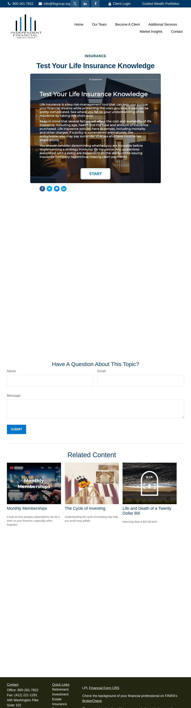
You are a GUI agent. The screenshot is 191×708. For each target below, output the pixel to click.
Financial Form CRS (104, 688)
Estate (57, 699)
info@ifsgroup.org (54, 4)
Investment (60, 694)
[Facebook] (95, 3)
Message (14, 395)
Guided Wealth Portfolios (160, 4)
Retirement (60, 689)
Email (101, 371)
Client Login (119, 4)
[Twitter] (75, 3)
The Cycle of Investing (85, 508)
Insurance (59, 704)
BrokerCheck (92, 701)
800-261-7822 (20, 4)
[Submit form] (16, 429)
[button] (79, 24)
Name (11, 371)
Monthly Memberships (27, 508)
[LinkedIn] (85, 3)
